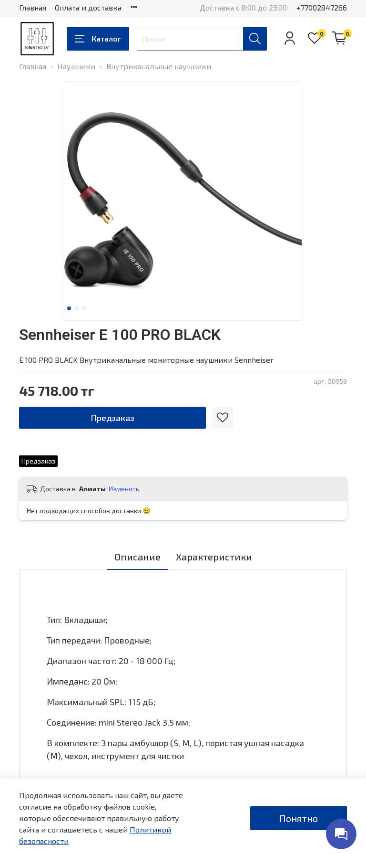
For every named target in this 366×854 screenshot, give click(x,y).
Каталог (98, 38)
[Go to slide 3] (84, 308)
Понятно (298, 818)
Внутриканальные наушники (158, 66)
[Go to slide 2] (77, 308)
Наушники (76, 66)
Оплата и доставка (88, 7)
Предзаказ (112, 417)
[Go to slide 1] (69, 308)
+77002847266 (321, 7)
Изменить (124, 489)
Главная (32, 7)
